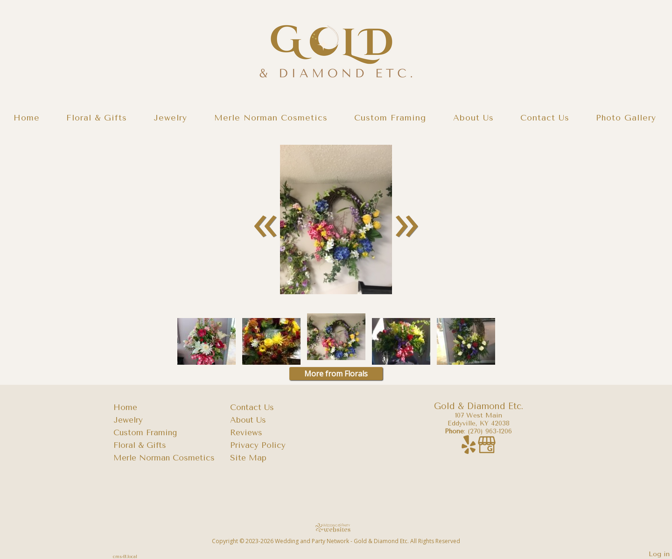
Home (27, 117)
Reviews (246, 432)
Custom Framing (390, 117)
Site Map (248, 457)
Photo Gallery (626, 117)
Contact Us (544, 117)
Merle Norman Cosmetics (271, 117)
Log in (659, 554)
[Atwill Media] (336, 527)
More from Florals (336, 373)
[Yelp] (470, 449)
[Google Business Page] (487, 449)
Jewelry (170, 117)
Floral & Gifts (96, 117)
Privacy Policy (258, 445)
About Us (473, 117)
